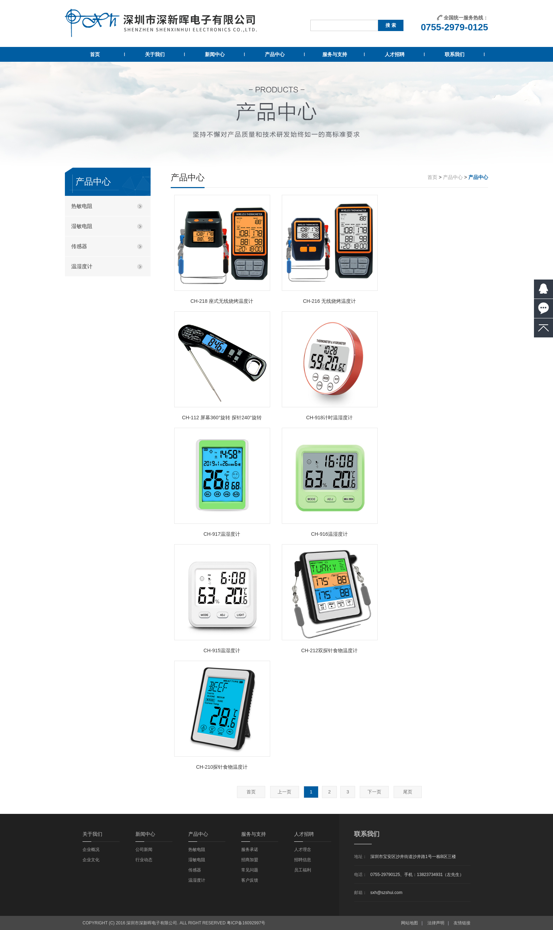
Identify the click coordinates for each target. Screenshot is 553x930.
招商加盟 (249, 859)
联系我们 (454, 54)
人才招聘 (395, 54)
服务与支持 (334, 54)
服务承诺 (249, 849)
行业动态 (143, 859)
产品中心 (275, 54)
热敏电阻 (81, 206)
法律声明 (435, 922)
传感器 (79, 246)
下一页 (374, 791)
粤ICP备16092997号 (246, 922)
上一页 (284, 791)
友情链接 (462, 922)
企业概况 (91, 849)
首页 (95, 54)
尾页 (407, 791)
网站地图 (409, 922)
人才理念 (302, 849)
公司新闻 (143, 849)
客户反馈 (249, 880)
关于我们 (155, 54)
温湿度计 (81, 266)
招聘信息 (302, 859)
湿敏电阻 (81, 226)
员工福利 (302, 870)
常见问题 (249, 870)
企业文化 (91, 859)
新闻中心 (215, 54)
